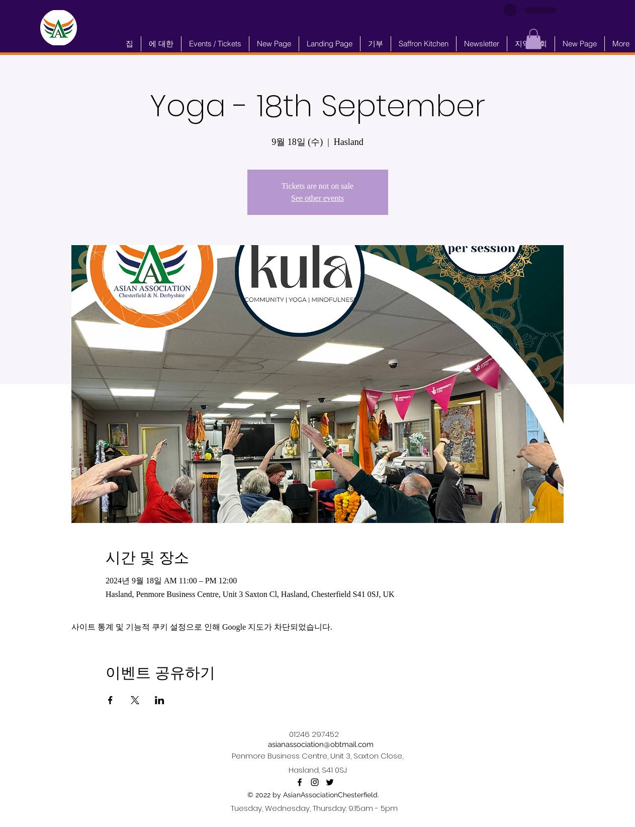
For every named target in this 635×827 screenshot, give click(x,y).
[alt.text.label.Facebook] (300, 782)
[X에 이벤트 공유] (135, 700)
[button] (533, 39)
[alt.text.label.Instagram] (315, 782)
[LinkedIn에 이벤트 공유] (159, 700)
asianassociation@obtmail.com (321, 744)
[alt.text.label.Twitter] (330, 782)
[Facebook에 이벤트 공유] (110, 700)
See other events (317, 198)
